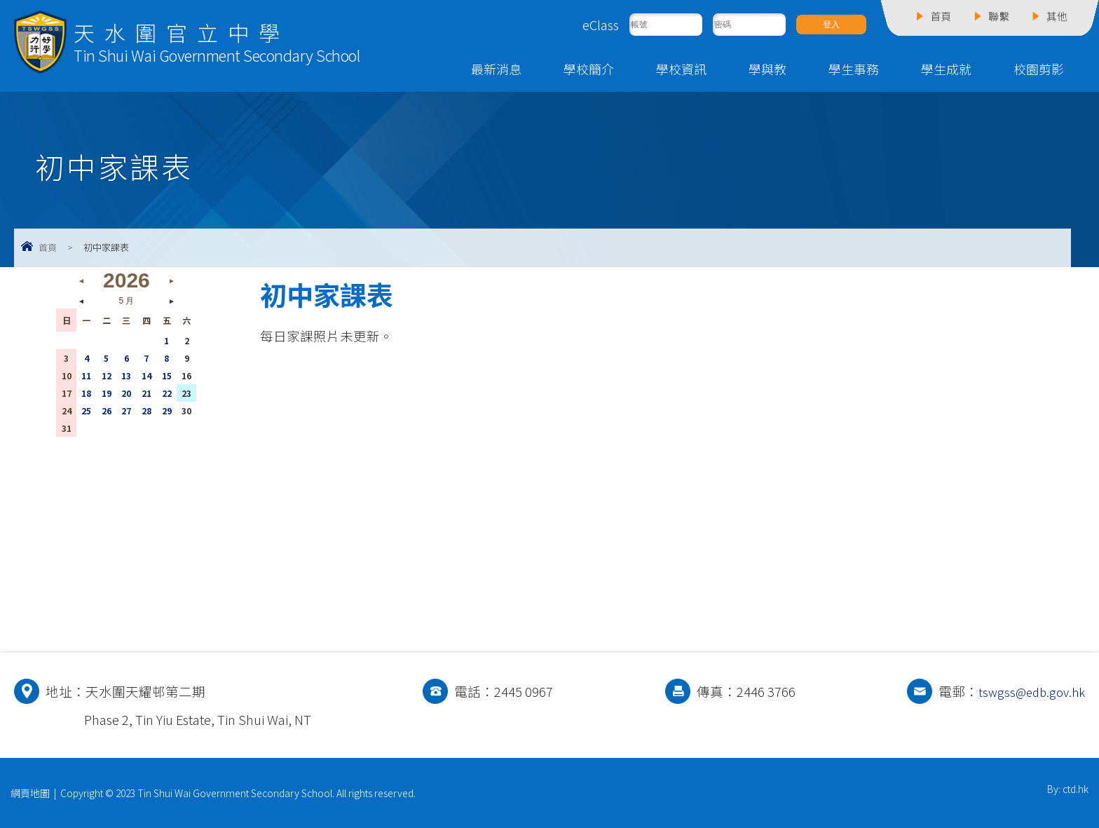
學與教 (767, 69)
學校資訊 (681, 69)
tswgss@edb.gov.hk (1028, 691)
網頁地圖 (30, 793)
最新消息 (496, 69)
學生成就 (946, 69)
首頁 (48, 247)
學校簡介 (589, 69)
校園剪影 (1038, 69)
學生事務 (853, 69)
